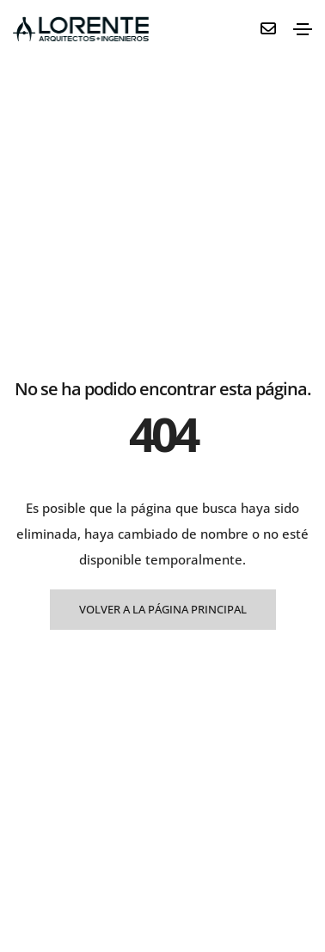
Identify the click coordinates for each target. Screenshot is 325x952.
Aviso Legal (197, 887)
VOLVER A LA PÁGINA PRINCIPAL (163, 442)
